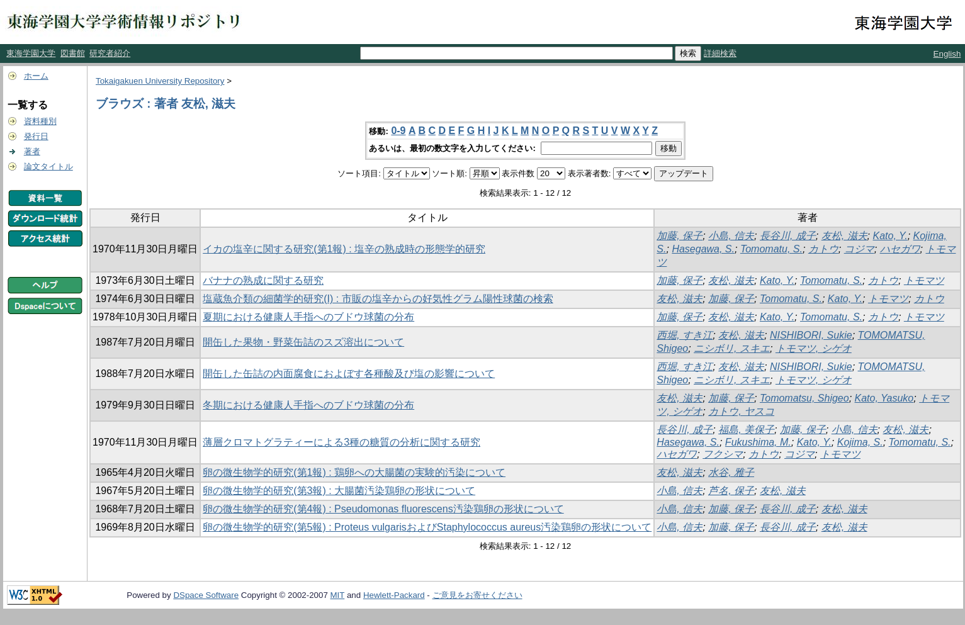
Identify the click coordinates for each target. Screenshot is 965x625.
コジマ (859, 249)
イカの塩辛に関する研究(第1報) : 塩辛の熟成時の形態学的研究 (344, 249)
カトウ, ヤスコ (741, 411)
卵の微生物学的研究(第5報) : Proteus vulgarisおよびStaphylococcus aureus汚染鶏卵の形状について (427, 527)
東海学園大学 (30, 53)
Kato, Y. (889, 235)
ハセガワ (900, 249)
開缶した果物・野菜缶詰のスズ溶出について (303, 342)
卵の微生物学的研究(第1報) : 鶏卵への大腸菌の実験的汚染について (354, 472)
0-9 (398, 130)
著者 (32, 151)
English (947, 54)
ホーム (36, 76)
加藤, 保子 (680, 235)
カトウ (823, 249)
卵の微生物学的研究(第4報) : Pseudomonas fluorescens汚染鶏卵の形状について (383, 509)
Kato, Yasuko (884, 398)
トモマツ (924, 280)
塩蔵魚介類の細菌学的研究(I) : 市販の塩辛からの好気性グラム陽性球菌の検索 (378, 298)
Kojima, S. (860, 442)
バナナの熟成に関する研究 (263, 280)
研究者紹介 (109, 53)
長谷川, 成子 (788, 235)
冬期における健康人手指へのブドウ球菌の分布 (308, 405)
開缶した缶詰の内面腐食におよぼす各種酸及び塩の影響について (349, 373)
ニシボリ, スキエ (732, 348)
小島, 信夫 (731, 235)
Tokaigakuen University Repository (160, 81)
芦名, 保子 (731, 490)
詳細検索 (720, 53)
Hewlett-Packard (394, 595)
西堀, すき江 (685, 335)
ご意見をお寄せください (477, 595)
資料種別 (40, 121)
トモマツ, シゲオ (814, 348)
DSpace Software (206, 595)
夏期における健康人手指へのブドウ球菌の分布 (308, 317)
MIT (337, 595)
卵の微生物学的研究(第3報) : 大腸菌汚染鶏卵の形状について (339, 490)
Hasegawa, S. (703, 249)
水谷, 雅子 (731, 472)
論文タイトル (48, 166)
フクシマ (723, 454)
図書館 (72, 53)
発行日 (36, 136)
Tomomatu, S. (771, 249)
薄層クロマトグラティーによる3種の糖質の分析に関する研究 (341, 442)
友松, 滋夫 (844, 235)
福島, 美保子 (746, 429)
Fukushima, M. (758, 442)
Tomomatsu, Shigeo (804, 398)
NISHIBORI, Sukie (811, 335)
